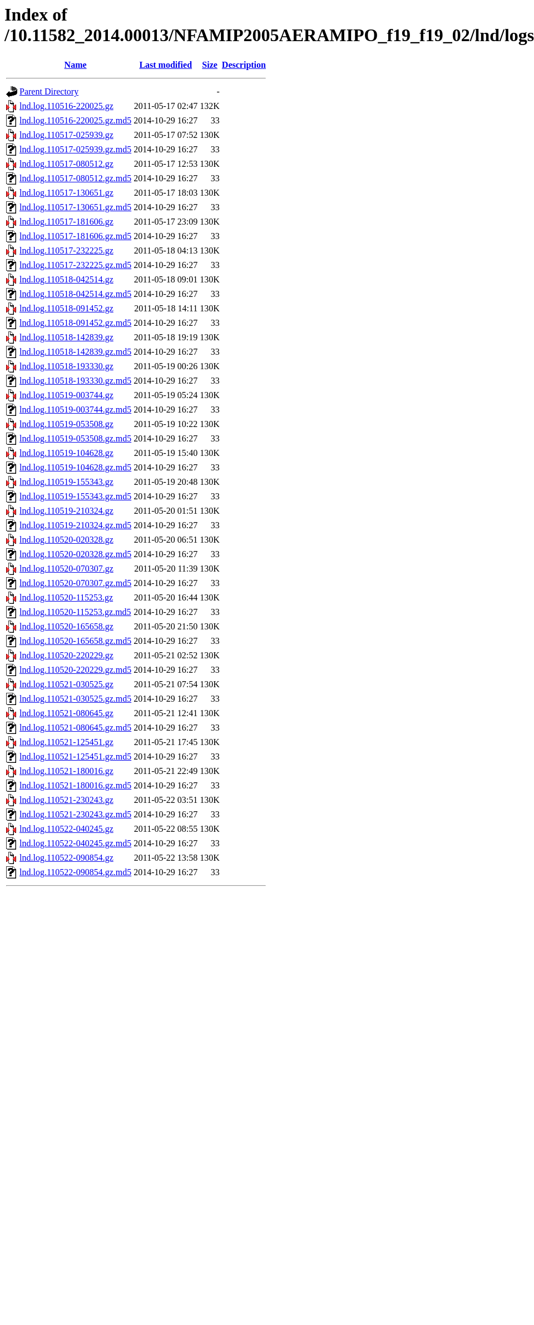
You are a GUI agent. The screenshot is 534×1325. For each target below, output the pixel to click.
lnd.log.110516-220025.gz (66, 106)
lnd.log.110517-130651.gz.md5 (75, 207)
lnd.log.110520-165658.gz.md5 (75, 641)
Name (76, 65)
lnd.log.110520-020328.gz (66, 539)
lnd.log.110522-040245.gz (66, 828)
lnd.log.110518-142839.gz (66, 337)
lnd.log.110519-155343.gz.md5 (75, 496)
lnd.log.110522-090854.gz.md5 (75, 872)
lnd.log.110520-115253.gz (66, 597)
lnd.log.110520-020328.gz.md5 (75, 554)
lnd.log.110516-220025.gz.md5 (75, 120)
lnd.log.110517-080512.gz (66, 163)
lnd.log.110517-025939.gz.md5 (75, 149)
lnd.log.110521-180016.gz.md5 (75, 785)
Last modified (165, 65)
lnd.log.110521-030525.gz (66, 684)
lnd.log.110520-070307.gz (66, 568)
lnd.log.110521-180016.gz (66, 771)
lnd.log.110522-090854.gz (66, 857)
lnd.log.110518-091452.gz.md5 (75, 322)
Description (244, 65)
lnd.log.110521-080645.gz (66, 713)
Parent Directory (48, 91)
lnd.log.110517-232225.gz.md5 (75, 265)
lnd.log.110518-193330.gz (66, 366)
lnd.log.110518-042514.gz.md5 (75, 294)
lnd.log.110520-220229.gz (66, 655)
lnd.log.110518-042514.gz (66, 279)
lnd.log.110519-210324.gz (66, 510)
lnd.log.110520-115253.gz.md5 (75, 612)
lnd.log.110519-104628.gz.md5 (75, 467)
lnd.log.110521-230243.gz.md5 (75, 814)
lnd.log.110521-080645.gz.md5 (75, 727)
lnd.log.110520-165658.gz (66, 626)
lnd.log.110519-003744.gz (66, 395)
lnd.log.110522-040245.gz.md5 (75, 843)
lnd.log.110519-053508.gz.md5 (75, 438)
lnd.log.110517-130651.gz (66, 192)
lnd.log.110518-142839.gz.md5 (75, 351)
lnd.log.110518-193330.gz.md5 (75, 380)
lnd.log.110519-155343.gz (66, 482)
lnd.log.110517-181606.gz (66, 221)
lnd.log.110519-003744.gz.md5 (75, 409)
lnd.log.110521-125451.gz (66, 742)
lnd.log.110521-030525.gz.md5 (75, 698)
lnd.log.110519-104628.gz (66, 453)
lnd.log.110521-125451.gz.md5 (75, 756)
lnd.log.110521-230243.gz (66, 800)
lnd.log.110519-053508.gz (66, 424)
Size (209, 65)
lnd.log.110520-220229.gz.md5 (75, 669)
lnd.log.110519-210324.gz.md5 (75, 525)
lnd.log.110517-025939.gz (66, 135)
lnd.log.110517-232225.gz (66, 250)
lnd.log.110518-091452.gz (66, 308)
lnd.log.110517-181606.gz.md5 (75, 236)
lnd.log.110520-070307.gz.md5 (75, 583)
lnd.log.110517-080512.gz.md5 (75, 178)
